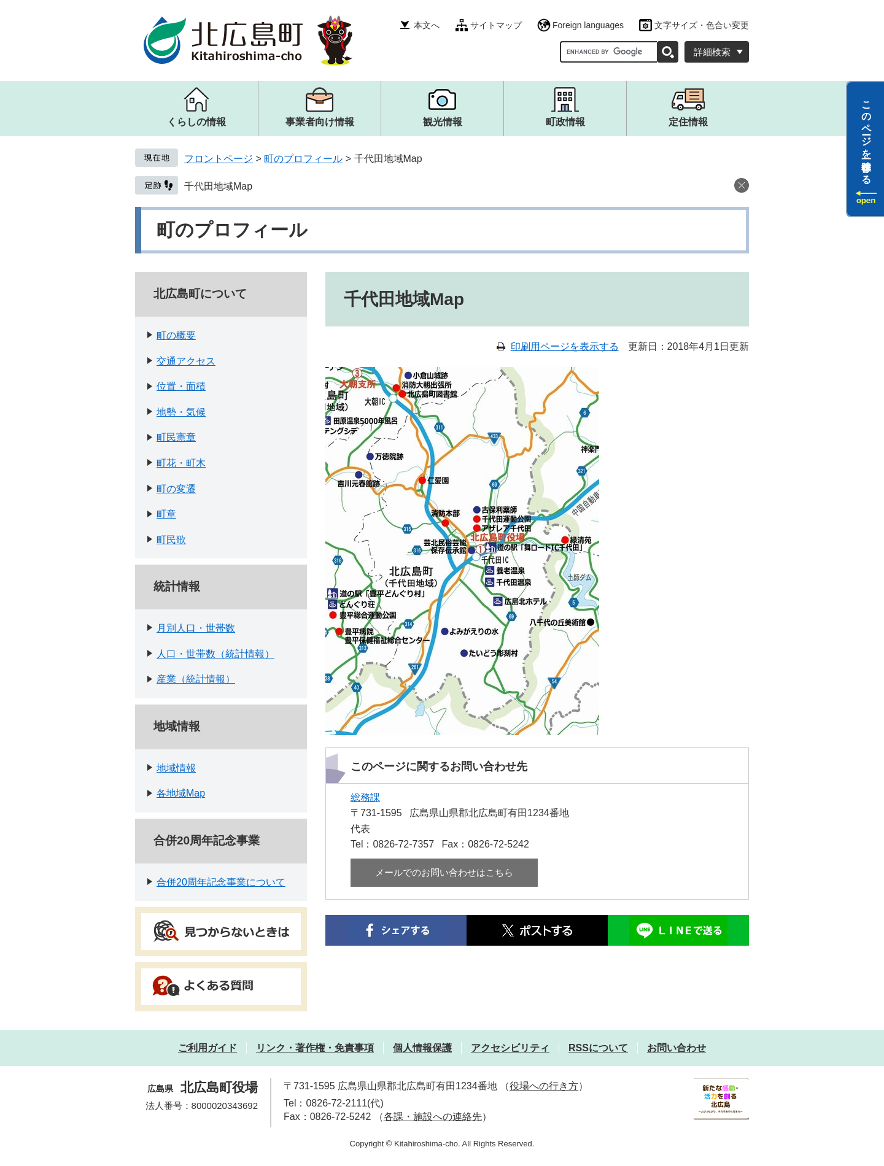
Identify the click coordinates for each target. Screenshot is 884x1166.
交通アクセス (186, 361)
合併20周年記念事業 (206, 840)
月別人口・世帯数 (196, 628)
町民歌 (171, 540)
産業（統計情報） (196, 679)
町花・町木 (181, 463)
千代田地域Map (218, 186)
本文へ (427, 25)
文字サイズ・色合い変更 (701, 25)
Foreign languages (588, 25)
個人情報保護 (422, 1048)
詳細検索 (712, 52)
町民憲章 (176, 437)
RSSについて (598, 1048)
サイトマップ (496, 25)
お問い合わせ (676, 1048)
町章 (166, 514)
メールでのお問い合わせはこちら (444, 872)
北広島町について (200, 293)
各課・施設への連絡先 (433, 1116)
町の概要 (176, 335)
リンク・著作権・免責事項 (315, 1048)
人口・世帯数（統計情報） (215, 654)
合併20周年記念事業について (221, 882)
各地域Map (181, 793)
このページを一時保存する (866, 137)
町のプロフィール (303, 158)
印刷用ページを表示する (565, 346)
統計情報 (176, 586)
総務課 (365, 797)
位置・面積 (181, 386)
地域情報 (176, 726)
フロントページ (218, 158)
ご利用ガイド (207, 1048)
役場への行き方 (544, 1086)
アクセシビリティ (510, 1048)
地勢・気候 (181, 412)
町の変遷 (176, 489)
